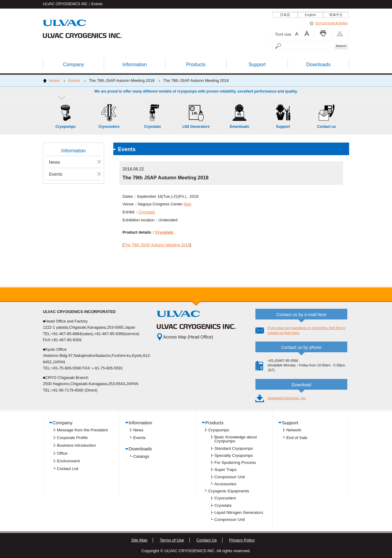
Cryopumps (218, 430)
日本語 (285, 15)
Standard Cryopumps (233, 448)
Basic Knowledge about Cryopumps (235, 439)
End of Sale (296, 438)
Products (214, 422)
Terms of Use (172, 540)
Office (62, 453)
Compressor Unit (229, 477)
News (54, 162)
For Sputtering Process (235, 462)
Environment (68, 461)
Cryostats (146, 212)
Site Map (139, 540)
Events (74, 80)
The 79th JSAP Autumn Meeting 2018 (157, 245)
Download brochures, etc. (287, 398)
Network (293, 430)
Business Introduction (76, 445)
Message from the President (82, 430)
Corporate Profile (72, 438)
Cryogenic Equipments (228, 491)
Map (187, 204)
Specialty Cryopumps (233, 455)
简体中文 (336, 15)
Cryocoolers (225, 498)
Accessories (225, 484)
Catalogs (141, 456)
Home (54, 80)
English (310, 15)
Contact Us (206, 540)
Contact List (67, 469)
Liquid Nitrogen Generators (238, 512)
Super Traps (225, 470)
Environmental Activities (329, 23)
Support (290, 422)
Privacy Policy (242, 540)
